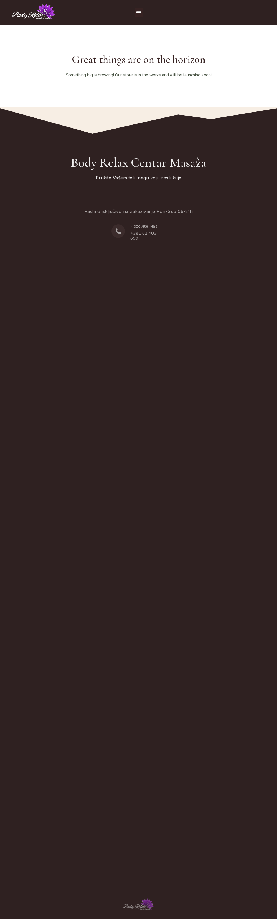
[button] (139, 12)
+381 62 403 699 (143, 235)
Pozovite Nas (143, 226)
